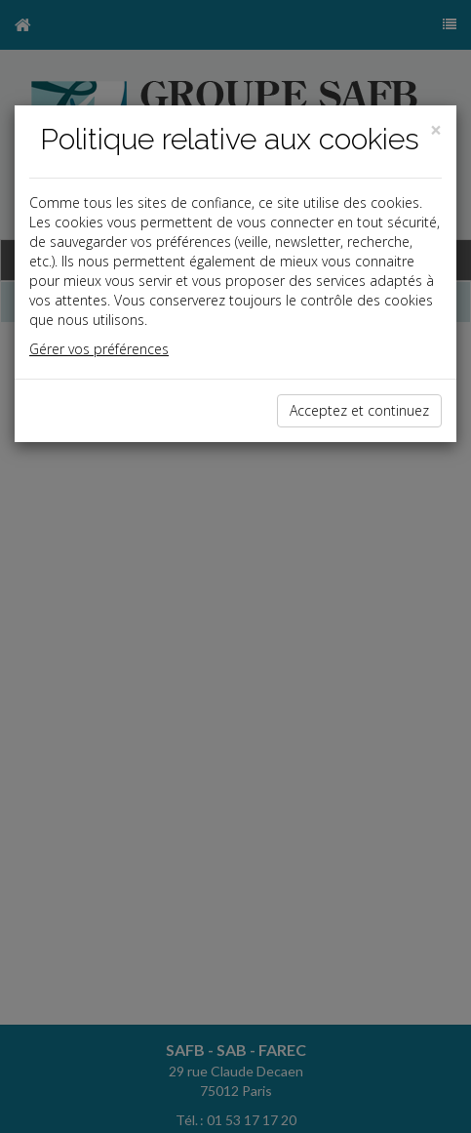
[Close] (436, 130)
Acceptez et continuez (359, 410)
